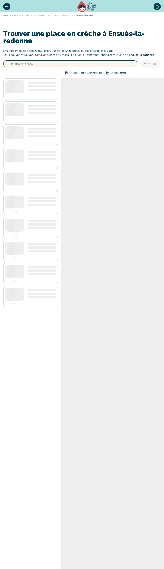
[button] (6, 6)
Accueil (87, 6)
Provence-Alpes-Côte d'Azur (42, 15)
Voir (15, 96)
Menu (6, 6)
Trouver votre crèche (20, 15)
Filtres (150, 64)
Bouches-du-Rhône (65, 15)
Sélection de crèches (157, 6)
